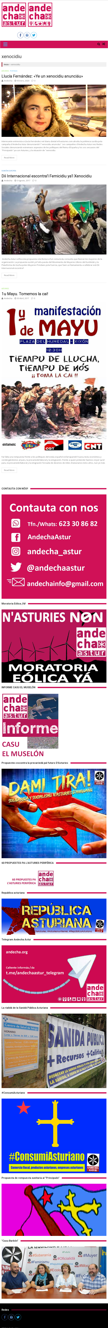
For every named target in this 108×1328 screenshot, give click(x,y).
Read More (9, 157)
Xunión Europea (9, 171)
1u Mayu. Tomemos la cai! (25, 293)
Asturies (5, 71)
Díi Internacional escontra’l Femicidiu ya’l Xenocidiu (47, 176)
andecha (8, 80)
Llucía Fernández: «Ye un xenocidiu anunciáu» (42, 76)
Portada (13, 71)
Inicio (6, 64)
